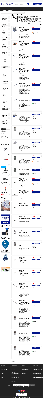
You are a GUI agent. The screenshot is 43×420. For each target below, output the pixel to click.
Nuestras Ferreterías (25, 369)
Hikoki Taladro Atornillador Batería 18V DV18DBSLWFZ (5, 172)
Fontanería (4, 42)
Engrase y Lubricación (4, 27)
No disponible (5, 137)
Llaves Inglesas (5, 72)
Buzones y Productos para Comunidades (4, 50)
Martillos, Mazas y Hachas (5, 84)
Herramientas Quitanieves (4, 124)
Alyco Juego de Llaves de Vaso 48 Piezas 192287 (24, 30)
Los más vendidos (5, 144)
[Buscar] (21, 4)
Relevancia (35, 24)
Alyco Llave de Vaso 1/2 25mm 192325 (23, 334)
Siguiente (30, 360)
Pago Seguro (14, 372)
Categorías (3, 15)
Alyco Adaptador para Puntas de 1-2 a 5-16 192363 (24, 143)
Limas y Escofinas (5, 97)
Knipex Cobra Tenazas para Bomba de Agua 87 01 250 (5, 162)
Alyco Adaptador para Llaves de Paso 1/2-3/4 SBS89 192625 (24, 245)
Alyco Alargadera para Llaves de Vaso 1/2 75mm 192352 (23, 273)
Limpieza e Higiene (5, 113)
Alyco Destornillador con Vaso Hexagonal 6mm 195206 (24, 57)
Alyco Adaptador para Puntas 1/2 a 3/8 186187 (23, 129)
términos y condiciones (22, 386)
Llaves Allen (4, 63)
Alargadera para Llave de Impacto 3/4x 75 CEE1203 (24, 205)
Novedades (3, 368)
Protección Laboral (35, 8)
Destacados (4, 125)
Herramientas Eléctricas (20, 8)
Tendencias (3, 372)
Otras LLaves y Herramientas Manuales (5, 79)
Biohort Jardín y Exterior (5, 376)
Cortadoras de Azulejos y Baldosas (5, 89)
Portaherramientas (6, 106)
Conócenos (3, 10)
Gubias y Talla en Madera (5, 99)
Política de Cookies (15, 370)
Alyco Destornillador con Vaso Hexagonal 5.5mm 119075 (24, 71)
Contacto (2, 0)
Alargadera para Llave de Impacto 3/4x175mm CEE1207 (24, 218)
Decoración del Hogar (4, 116)
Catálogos (2, 373)
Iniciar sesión (32, 0)
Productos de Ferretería (4, 44)
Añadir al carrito (36, 56)
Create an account (39, 0)
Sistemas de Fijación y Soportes (5, 47)
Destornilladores (5, 81)
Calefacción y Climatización (4, 19)
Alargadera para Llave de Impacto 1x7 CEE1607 (24, 192)
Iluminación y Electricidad (4, 40)
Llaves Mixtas (5, 59)
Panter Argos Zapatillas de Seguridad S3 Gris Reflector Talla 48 (5, 182)
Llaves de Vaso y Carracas (5, 67)
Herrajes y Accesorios (3, 33)
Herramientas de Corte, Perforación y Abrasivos (5, 109)
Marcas (2, 140)
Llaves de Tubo (5, 57)
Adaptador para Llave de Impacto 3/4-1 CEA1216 (24, 157)
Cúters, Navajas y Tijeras (5, 104)
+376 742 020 (11, 0)
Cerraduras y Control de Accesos (4, 30)
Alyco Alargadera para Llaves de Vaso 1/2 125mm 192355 (24, 260)
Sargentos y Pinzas (5, 102)
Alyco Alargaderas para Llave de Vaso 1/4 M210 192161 (24, 303)
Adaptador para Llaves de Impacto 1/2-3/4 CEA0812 (24, 170)
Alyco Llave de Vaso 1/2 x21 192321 (24, 349)
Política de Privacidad (15, 373)
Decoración (3, 377)
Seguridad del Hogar (4, 118)
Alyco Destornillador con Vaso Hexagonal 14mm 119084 (24, 86)
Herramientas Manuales (8, 8)
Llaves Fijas (4, 69)
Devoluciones (14, 380)
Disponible (4, 135)
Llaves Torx (4, 64)
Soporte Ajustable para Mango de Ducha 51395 (5, 152)
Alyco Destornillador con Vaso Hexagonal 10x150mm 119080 (24, 101)
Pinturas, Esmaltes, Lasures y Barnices (5, 21)
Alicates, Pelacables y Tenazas (5, 75)
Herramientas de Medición (5, 92)
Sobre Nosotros (25, 368)
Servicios (23, 370)
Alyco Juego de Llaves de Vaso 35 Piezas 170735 (24, 44)
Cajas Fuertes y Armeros (4, 35)
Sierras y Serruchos (4, 86)
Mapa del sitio (14, 381)
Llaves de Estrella (5, 71)
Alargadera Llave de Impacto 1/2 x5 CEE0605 (23, 180)
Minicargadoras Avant (4, 374)
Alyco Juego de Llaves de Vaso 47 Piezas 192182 (24, 114)
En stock (4, 136)
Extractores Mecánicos (4, 95)
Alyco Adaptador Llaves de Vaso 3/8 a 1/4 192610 (24, 232)
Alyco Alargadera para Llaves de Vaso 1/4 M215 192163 (23, 286)
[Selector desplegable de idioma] (24, 1)
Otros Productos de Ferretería (4, 121)
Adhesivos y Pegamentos (4, 24)
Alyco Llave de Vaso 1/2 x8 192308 (24, 319)
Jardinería (28, 8)
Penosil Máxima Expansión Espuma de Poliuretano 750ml (5, 192)
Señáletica (3, 111)
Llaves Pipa (4, 61)
